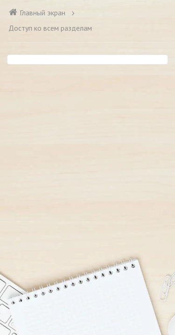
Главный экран (36, 12)
